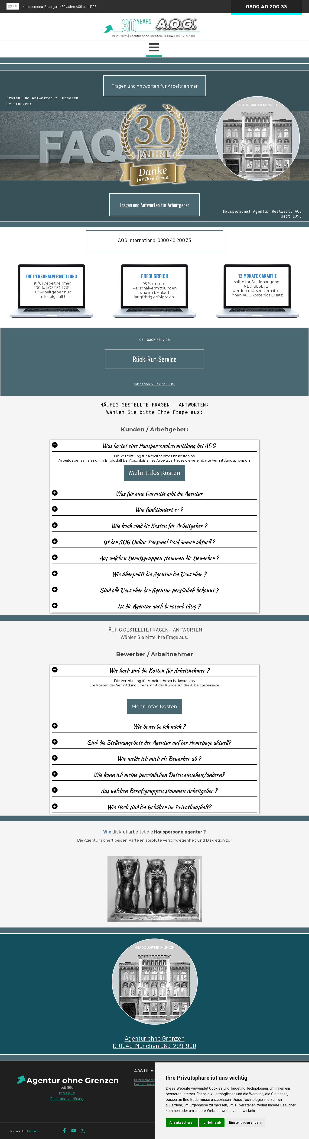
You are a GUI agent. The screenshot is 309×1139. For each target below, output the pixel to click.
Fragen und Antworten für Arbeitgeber (154, 204)
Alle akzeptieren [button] (181, 1122)
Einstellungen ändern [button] (245, 1122)
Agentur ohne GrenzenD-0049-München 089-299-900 (154, 1041)
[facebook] (64, 1131)
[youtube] (74, 1131)
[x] (83, 1131)
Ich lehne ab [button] (212, 1122)
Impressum (67, 1093)
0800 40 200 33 (266, 6)
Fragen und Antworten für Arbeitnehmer (154, 86)
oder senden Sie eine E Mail (154, 384)
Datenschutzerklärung (67, 1098)
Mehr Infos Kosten (154, 473)
